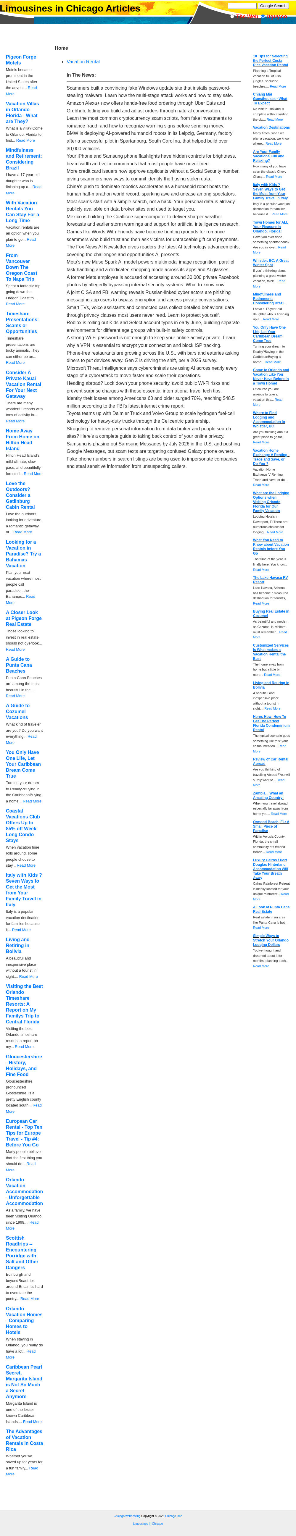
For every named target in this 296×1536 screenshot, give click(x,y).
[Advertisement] (107, 1508)
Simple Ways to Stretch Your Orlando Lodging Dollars (271, 940)
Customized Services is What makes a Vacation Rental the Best (271, 652)
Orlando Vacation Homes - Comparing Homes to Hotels (24, 1320)
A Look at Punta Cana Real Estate (271, 909)
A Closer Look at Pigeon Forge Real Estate (24, 618)
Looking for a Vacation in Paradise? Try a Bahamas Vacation (23, 554)
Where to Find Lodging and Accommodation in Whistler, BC (269, 419)
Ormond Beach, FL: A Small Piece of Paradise (271, 826)
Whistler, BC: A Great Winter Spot (271, 263)
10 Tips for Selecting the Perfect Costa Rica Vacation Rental (270, 60)
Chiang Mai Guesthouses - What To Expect (270, 98)
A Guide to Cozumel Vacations (18, 711)
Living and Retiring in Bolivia (18, 945)
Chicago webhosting (127, 1516)
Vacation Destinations (271, 127)
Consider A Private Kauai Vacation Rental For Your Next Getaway (23, 384)
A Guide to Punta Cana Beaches (19, 665)
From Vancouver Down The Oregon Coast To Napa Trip (21, 267)
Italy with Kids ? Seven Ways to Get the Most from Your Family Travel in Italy (270, 191)
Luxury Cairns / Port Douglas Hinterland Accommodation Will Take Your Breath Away (270, 869)
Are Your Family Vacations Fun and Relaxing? (268, 156)
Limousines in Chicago (148, 1523)
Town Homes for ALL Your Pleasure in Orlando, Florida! (270, 226)
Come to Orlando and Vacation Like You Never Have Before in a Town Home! (271, 376)
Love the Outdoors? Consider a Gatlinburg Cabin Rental (20, 495)
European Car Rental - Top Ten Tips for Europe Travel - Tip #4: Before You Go (24, 1133)
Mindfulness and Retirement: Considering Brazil (268, 298)
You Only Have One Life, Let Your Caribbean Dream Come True (23, 764)
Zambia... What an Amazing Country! (268, 795)
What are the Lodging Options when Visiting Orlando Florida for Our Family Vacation (271, 502)
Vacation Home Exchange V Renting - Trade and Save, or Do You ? (271, 457)
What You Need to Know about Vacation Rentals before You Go (271, 546)
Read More (25, 140)
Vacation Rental (83, 61)
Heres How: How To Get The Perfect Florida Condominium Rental (271, 723)
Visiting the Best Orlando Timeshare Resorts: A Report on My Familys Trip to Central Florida (24, 1004)
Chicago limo (173, 1516)
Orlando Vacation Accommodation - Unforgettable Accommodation (24, 1191)
